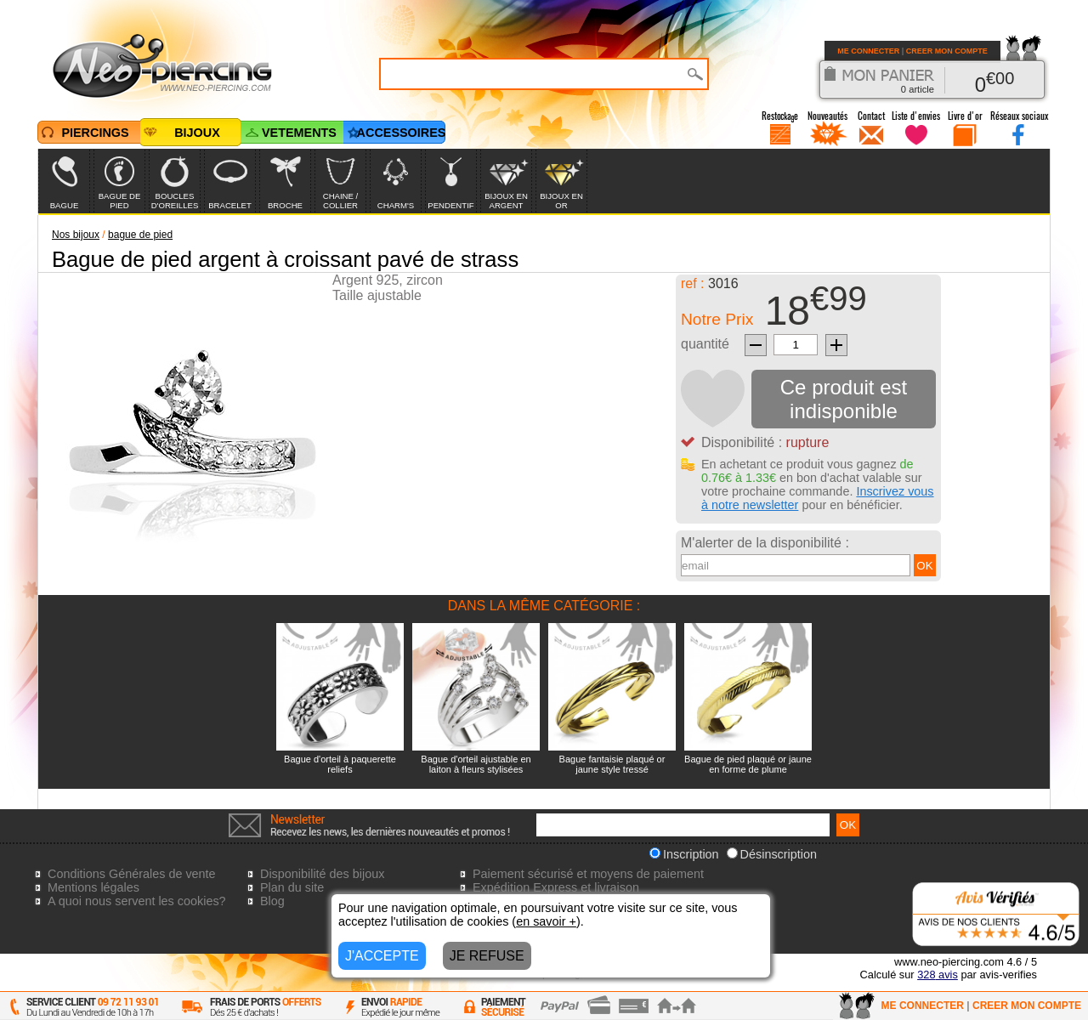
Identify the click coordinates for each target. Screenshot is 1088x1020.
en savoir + (546, 921)
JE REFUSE (487, 956)
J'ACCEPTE (382, 956)
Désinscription (772, 854)
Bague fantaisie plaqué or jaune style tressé (612, 764)
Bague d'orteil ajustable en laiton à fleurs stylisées (475, 764)
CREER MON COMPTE (947, 51)
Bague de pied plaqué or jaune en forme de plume (748, 764)
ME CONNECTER (868, 51)
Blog (272, 901)
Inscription (684, 854)
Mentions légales (93, 887)
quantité (705, 344)
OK (924, 565)
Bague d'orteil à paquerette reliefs (340, 764)
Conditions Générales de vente (132, 874)
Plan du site (292, 887)
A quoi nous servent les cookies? (137, 901)
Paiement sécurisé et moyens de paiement (588, 874)
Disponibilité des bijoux (322, 874)
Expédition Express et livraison (556, 887)
